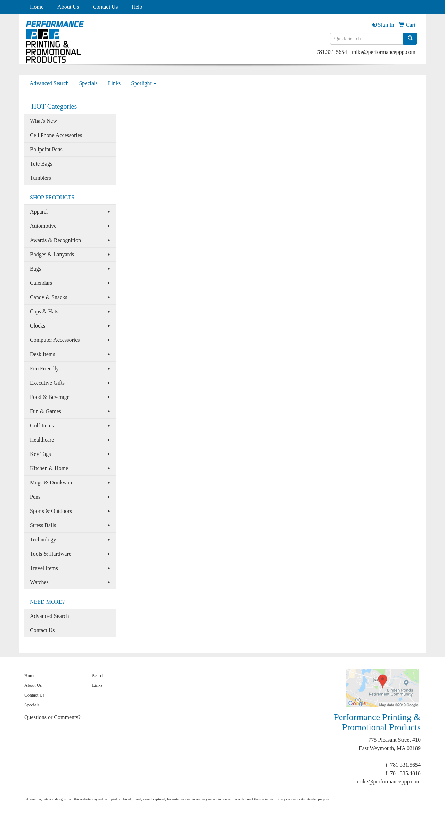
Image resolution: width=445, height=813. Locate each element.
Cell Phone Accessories (56, 135)
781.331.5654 (331, 52)
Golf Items (42, 425)
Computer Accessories (55, 340)
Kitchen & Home (49, 468)
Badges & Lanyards (52, 254)
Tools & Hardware (50, 554)
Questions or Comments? (52, 717)
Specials (88, 83)
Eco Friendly (44, 368)
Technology (43, 539)
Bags (35, 269)
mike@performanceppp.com (383, 52)
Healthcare (42, 440)
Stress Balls (43, 525)
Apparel (39, 212)
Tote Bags (41, 164)
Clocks (37, 326)
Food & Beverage (50, 397)
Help (136, 7)
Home (36, 7)
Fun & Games (45, 411)
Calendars (41, 283)
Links (114, 83)
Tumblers (40, 178)
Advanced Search (49, 83)
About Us (68, 7)
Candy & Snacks (48, 297)
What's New (43, 121)
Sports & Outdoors (51, 511)
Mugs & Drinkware (51, 482)
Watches (39, 582)
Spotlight (143, 83)
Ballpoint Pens (46, 149)
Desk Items (42, 354)
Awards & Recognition (55, 240)
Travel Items (44, 568)
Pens (35, 497)
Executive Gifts (47, 383)
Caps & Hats (44, 311)
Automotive (43, 226)
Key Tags (40, 454)
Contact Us (105, 7)
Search (98, 675)
